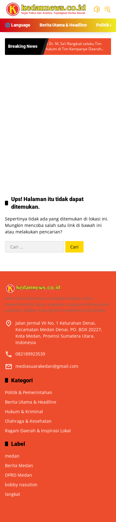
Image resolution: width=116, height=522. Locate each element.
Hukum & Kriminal (24, 411)
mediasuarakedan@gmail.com (46, 366)
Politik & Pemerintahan (28, 392)
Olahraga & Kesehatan (28, 421)
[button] (97, 9)
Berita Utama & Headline (30, 402)
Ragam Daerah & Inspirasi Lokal (38, 431)
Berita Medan (19, 465)
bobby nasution (21, 484)
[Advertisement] (58, 119)
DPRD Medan (18, 475)
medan (12, 456)
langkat (12, 494)
